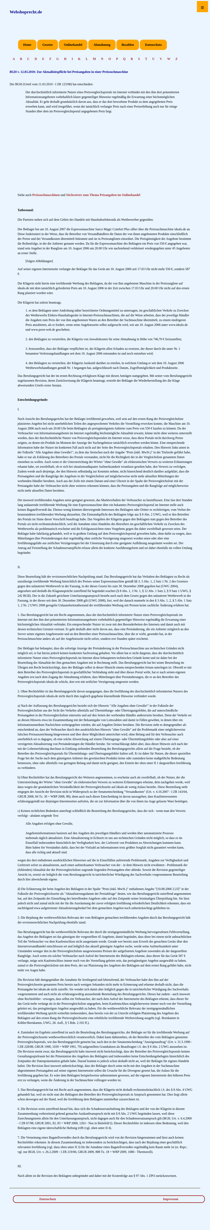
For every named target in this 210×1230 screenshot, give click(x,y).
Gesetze (47, 44)
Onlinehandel (73, 44)
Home (27, 44)
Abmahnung (101, 44)
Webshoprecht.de (26, 11)
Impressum (170, 1199)
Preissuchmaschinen (46, 195)
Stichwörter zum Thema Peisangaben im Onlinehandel (103, 195)
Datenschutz (153, 44)
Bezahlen (128, 44)
